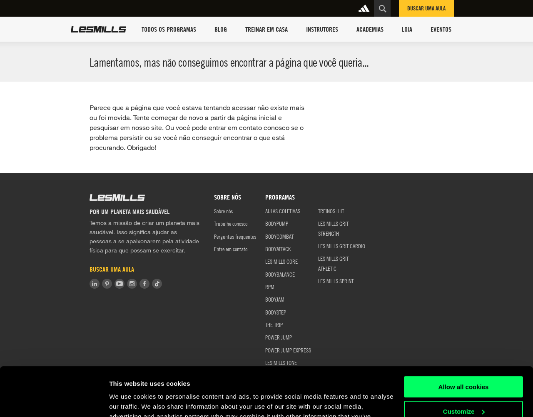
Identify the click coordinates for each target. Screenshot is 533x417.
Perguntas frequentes (235, 236)
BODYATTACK (278, 248)
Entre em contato (230, 248)
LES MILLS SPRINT (336, 281)
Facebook (144, 284)
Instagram (132, 284)
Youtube (120, 284)
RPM (269, 286)
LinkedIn (95, 284)
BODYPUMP (276, 223)
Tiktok (157, 284)
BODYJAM (274, 299)
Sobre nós (223, 211)
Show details (128, 400)
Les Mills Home (98, 29)
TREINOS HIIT (331, 211)
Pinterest (107, 284)
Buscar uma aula (426, 8)
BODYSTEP (275, 312)
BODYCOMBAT (279, 236)
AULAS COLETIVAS (282, 211)
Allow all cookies (463, 338)
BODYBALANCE (280, 274)
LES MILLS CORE (281, 261)
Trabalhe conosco (230, 223)
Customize (464, 362)
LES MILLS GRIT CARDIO (341, 246)
